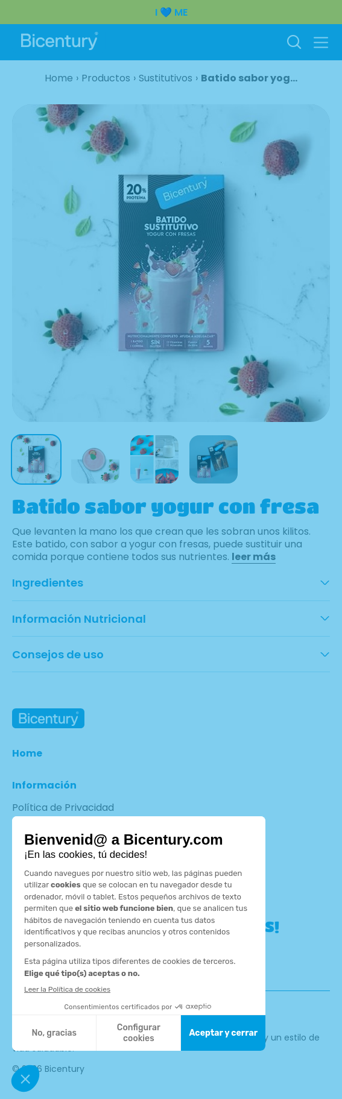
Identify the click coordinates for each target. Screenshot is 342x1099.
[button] (321, 42)
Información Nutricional (79, 619)
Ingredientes (47, 583)
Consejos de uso (58, 654)
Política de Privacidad (63, 808)
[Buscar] (294, 43)
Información (44, 785)
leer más (254, 557)
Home (27, 754)
